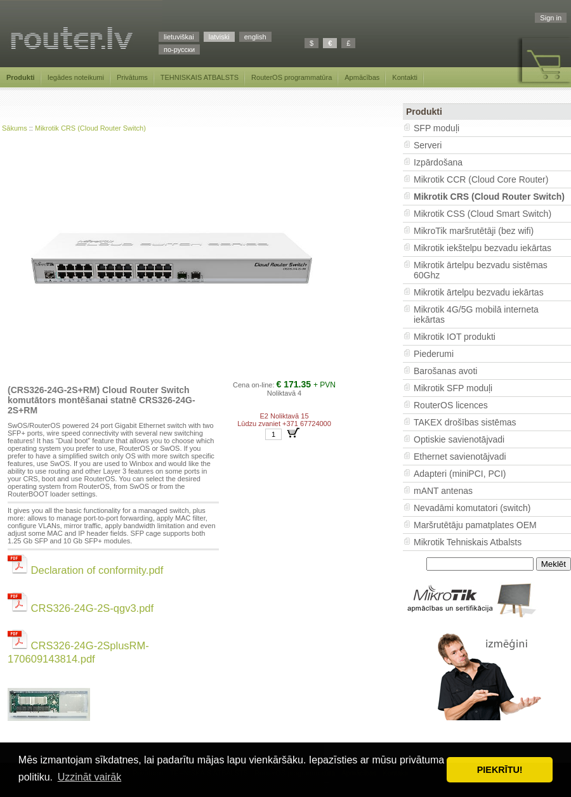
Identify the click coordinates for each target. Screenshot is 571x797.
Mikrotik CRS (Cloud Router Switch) (90, 128)
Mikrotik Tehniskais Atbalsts (468, 542)
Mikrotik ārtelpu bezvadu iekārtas (479, 292)
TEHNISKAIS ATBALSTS (200, 77)
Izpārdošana (438, 162)
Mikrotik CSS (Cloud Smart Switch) (482, 214)
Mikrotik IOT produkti (455, 337)
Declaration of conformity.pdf (85, 570)
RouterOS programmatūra (291, 77)
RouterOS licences (451, 405)
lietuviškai (179, 37)
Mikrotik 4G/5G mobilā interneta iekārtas (476, 314)
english (255, 37)
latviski (219, 37)
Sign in (550, 18)
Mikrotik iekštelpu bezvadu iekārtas (482, 248)
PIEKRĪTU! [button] (500, 770)
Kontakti (404, 77)
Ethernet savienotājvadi (460, 456)
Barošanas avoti (445, 371)
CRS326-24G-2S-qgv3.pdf (81, 608)
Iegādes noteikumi (76, 77)
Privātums (132, 77)
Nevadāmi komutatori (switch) (472, 508)
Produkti (20, 77)
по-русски (179, 49)
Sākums (14, 128)
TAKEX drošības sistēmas (465, 422)
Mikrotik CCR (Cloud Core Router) (481, 179)
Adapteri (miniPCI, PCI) (460, 474)
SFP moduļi (436, 128)
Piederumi (434, 354)
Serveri (428, 145)
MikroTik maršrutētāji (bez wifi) (474, 231)
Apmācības (362, 77)
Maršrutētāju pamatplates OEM (475, 525)
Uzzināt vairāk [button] (89, 777)
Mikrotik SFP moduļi (453, 388)
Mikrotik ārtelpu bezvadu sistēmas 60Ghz (481, 270)
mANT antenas (443, 491)
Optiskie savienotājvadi (459, 439)
